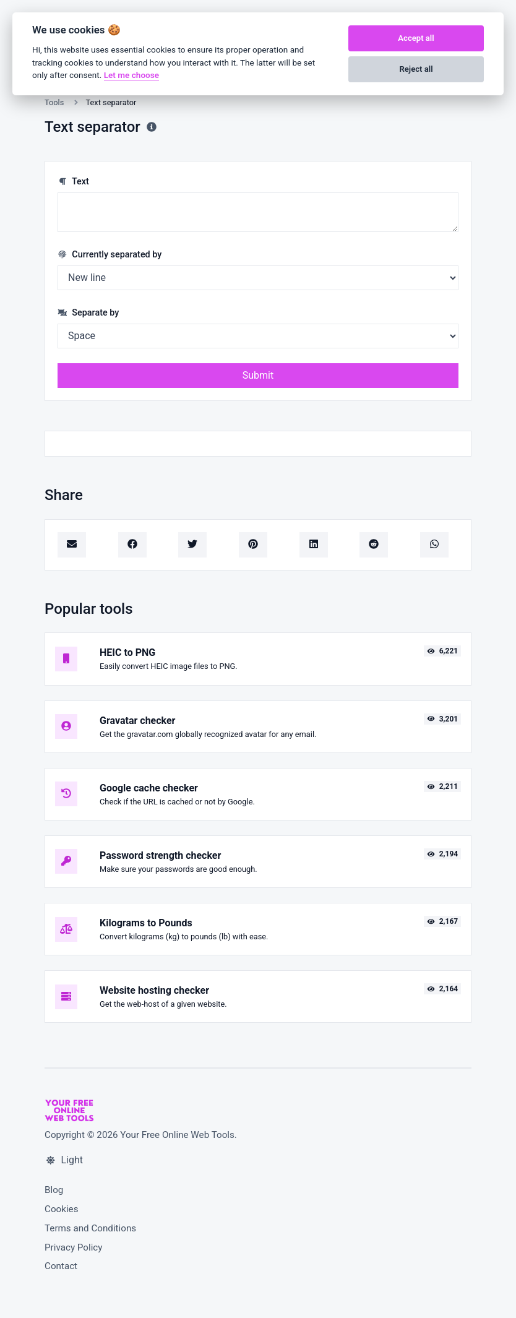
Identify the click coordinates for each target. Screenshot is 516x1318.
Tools (54, 102)
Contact (61, 1266)
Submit (258, 375)
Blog (54, 1189)
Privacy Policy (74, 1247)
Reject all (415, 69)
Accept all (416, 38)
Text (73, 181)
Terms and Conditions (90, 1228)
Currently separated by (109, 254)
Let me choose (131, 75)
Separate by (88, 313)
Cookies (62, 1209)
